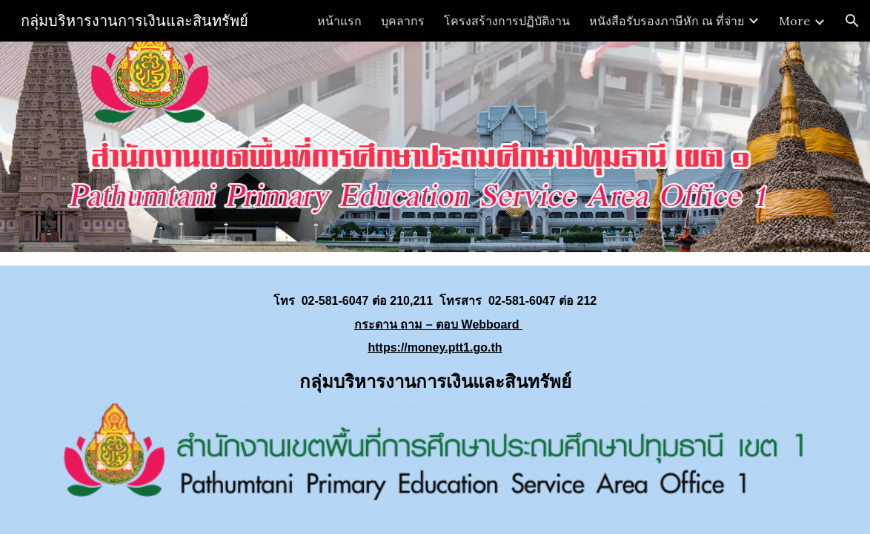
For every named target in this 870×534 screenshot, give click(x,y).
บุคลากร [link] (403, 20)
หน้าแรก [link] (339, 20)
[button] (852, 21)
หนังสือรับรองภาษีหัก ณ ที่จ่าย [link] (666, 20)
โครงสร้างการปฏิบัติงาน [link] (507, 20)
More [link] (794, 20)
